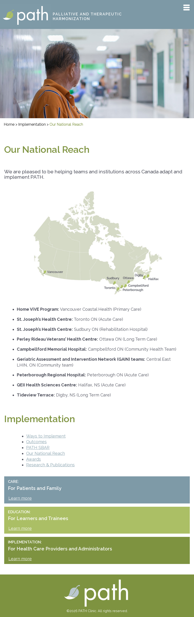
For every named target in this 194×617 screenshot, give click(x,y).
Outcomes (36, 441)
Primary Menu (186, 7)
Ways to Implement (46, 436)
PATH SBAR (37, 447)
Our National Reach (45, 453)
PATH (5, 6)
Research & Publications (50, 464)
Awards (33, 459)
